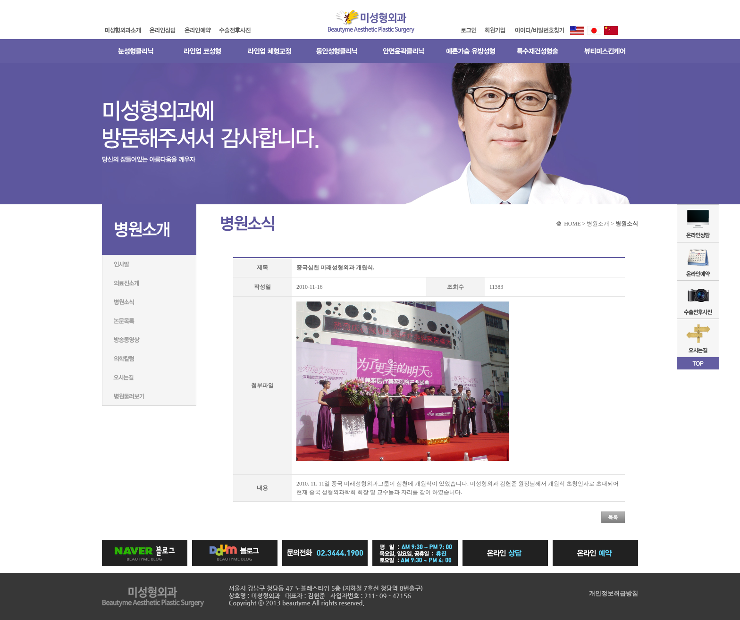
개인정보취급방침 (613, 593)
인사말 (149, 264)
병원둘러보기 (149, 396)
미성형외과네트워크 (149, 377)
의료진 (149, 283)
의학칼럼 (149, 358)
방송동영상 (149, 339)
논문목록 (149, 320)
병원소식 (149, 302)
